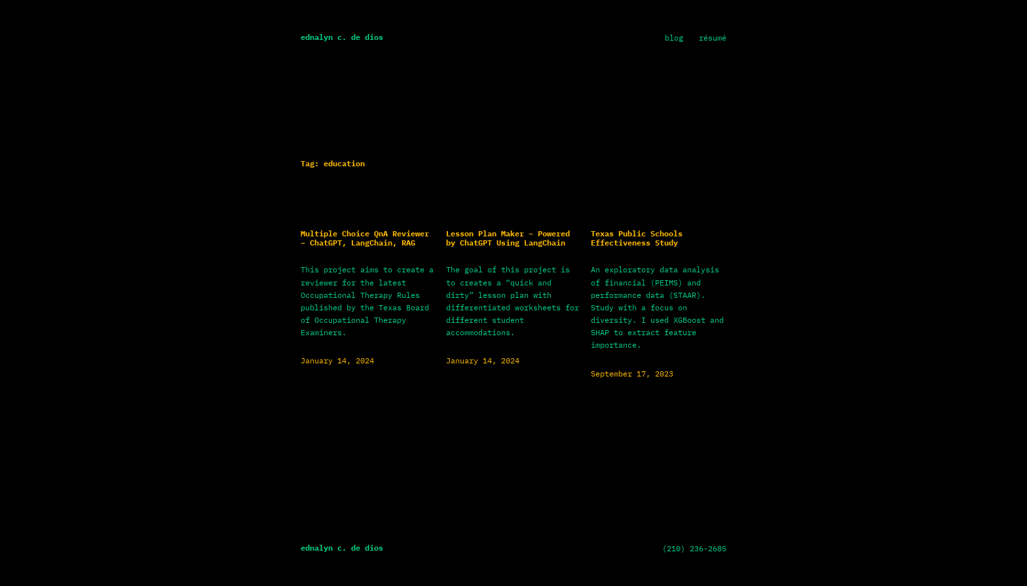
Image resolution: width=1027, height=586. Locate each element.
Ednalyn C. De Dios (342, 37)
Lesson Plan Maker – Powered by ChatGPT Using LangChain (508, 238)
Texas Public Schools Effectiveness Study (636, 238)
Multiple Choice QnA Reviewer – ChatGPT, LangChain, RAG (365, 238)
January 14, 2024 (337, 360)
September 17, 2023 (632, 373)
